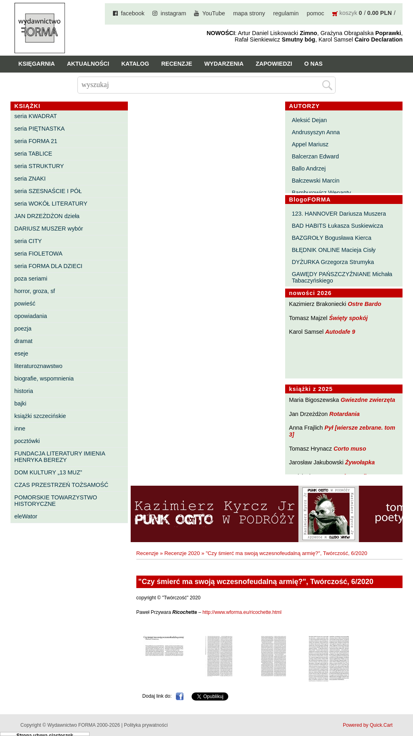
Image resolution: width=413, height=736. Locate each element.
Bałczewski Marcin (315, 180)
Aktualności (88, 63)
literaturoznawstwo (39, 366)
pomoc (315, 13)
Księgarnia (37, 63)
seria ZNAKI (30, 178)
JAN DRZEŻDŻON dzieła (47, 216)
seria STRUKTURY (39, 166)
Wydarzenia (224, 63)
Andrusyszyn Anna (316, 132)
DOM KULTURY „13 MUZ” (48, 472)
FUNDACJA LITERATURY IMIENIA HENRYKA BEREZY (60, 456)
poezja (23, 328)
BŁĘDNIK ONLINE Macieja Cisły (333, 250)
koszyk (348, 13)
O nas (313, 63)
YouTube (213, 13)
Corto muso (350, 448)
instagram (173, 13)
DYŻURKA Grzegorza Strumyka (333, 262)
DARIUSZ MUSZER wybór (49, 228)
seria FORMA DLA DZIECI (49, 266)
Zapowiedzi (274, 63)
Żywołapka (360, 462)
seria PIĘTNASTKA (40, 128)
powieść (25, 303)
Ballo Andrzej (308, 168)
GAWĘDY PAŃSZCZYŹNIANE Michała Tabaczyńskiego (342, 277)
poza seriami (31, 278)
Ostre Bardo (364, 304)
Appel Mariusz (310, 144)
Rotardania (345, 414)
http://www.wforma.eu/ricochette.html (242, 612)
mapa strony (249, 13)
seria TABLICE (33, 153)
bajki (21, 403)
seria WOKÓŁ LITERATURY (51, 203)
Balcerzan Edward (315, 156)
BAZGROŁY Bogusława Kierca (331, 238)
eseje (21, 353)
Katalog (135, 63)
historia (24, 391)
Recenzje (176, 63)
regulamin (285, 13)
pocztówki (27, 441)
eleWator (26, 516)
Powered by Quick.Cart (367, 725)
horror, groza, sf (35, 291)
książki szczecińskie (40, 416)
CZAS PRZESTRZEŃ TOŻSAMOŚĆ (61, 485)
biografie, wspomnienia (44, 378)
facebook (132, 13)
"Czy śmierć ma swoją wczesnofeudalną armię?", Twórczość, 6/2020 (286, 553)
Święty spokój (348, 318)
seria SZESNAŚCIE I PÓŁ (48, 191)
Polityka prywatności (146, 725)
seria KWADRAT (36, 116)
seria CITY (28, 241)
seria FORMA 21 (36, 141)
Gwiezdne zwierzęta (368, 400)
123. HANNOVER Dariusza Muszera (339, 213)
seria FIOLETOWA (39, 253)
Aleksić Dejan (309, 120)
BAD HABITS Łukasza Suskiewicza (337, 225)
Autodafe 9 (340, 331)
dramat (24, 341)
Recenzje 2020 (182, 553)
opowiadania (31, 316)
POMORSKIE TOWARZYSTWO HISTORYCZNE (56, 500)
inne (20, 428)
